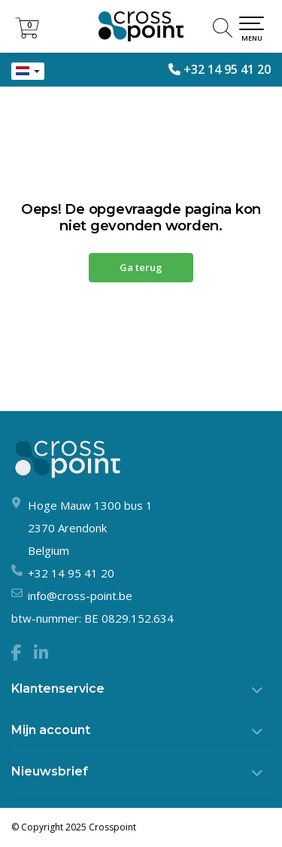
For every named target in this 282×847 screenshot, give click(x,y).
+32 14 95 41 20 (227, 69)
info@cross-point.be (80, 595)
